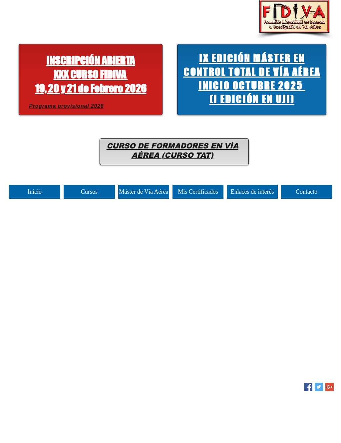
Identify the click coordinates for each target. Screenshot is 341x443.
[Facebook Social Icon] (308, 387)
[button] (91, 76)
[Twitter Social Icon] (319, 387)
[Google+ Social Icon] (329, 387)
